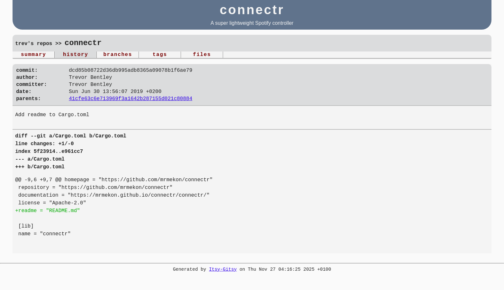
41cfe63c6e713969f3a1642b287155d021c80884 (130, 105)
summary (33, 55)
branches (117, 55)
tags (160, 55)
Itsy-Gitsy (223, 277)
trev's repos (33, 44)
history (75, 55)
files (202, 55)
